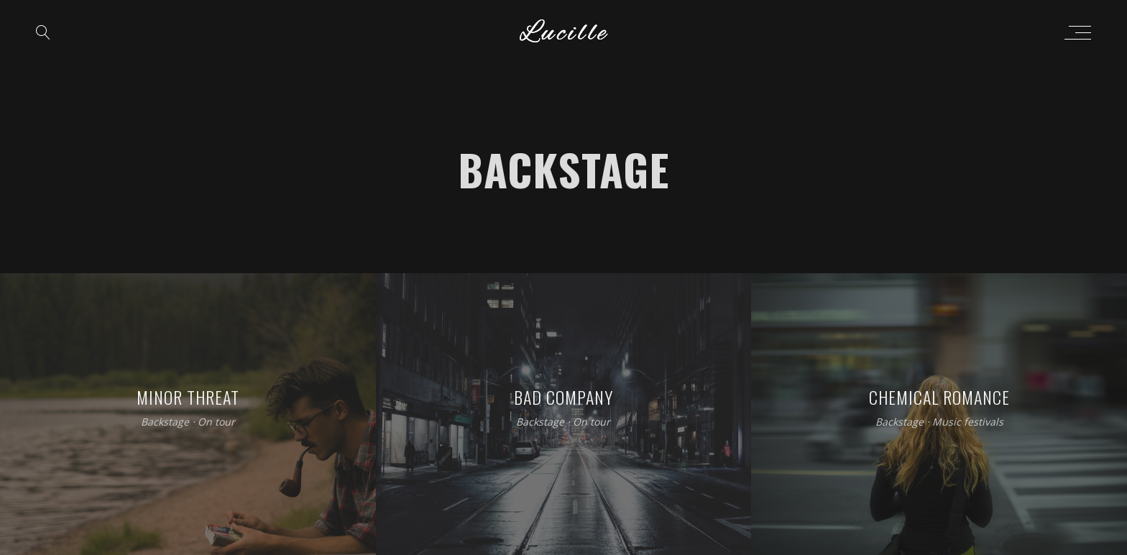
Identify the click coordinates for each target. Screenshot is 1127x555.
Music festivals (967, 422)
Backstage (165, 422)
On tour (216, 422)
